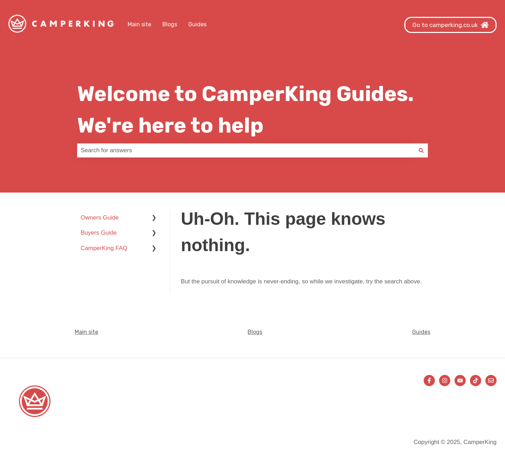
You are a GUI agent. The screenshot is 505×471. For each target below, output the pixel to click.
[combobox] (246, 150)
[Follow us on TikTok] (475, 380)
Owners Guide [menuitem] (100, 217)
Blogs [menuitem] (255, 332)
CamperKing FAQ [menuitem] (104, 248)
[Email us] (491, 380)
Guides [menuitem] (421, 332)
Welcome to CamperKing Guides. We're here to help (245, 109)
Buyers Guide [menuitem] (99, 232)
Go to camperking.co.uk (450, 24)
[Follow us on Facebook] (429, 380)
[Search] (421, 150)
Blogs (169, 24)
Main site (139, 24)
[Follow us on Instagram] (444, 380)
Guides (197, 24)
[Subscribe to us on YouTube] (460, 380)
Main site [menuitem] (86, 332)
